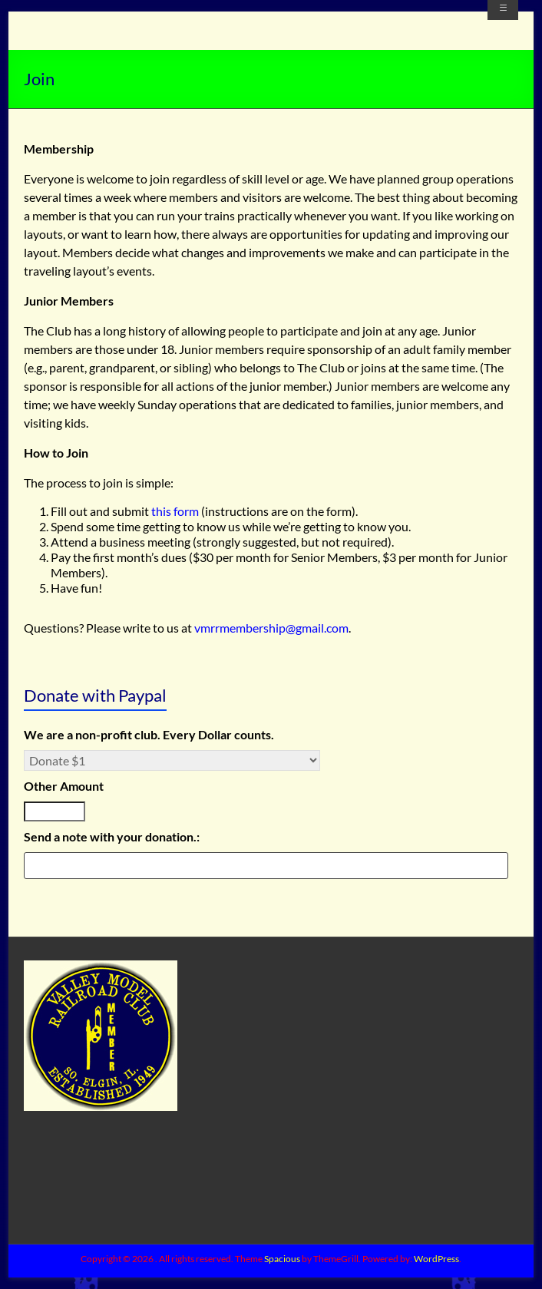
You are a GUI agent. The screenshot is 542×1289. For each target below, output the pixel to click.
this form (176, 511)
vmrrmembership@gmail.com (271, 627)
